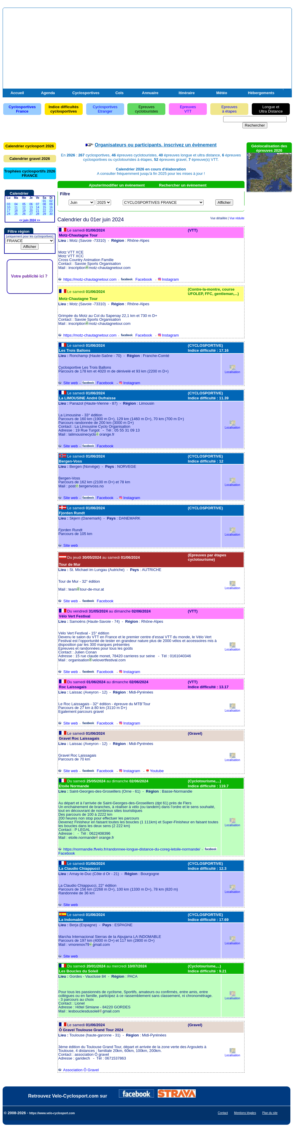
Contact (223, 1113)
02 (51, 201)
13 (31, 207)
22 (44, 210)
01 (44, 201)
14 (37, 207)
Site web (68, 383)
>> (38, 220)
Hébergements (261, 93)
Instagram (168, 279)
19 (23, 210)
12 (23, 207)
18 (16, 210)
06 (31, 204)
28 (37, 213)
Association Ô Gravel (78, 1070)
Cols (119, 93)
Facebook (136, 279)
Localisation (232, 371)
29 (44, 213)
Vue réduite (237, 218)
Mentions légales (245, 1113)
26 (23, 213)
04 (16, 204)
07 (37, 204)
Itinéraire (187, 93)
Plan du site (270, 1113)
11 (16, 207)
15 (44, 207)
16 (51, 207)
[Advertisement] (222, 52)
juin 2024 (29, 220)
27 (31, 213)
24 (8, 213)
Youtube (155, 771)
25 (16, 213)
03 (8, 204)
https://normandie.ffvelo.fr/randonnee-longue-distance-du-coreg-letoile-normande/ (129, 849)
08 (44, 204)
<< (21, 220)
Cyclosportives (85, 93)
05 (23, 204)
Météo (221, 93)
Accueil (17, 93)
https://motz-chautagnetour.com (87, 279)
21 (37, 210)
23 (51, 210)
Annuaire (150, 93)
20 (31, 210)
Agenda (48, 93)
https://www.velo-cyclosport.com (52, 1113)
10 (8, 207)
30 (51, 213)
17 (8, 210)
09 (51, 204)
